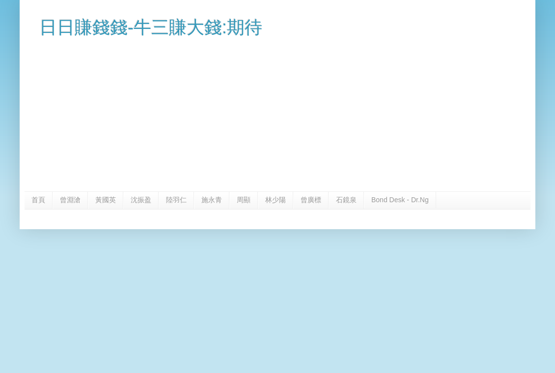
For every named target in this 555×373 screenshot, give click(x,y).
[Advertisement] (277, 117)
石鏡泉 (346, 200)
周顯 (243, 200)
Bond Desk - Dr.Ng (400, 200)
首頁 (38, 200)
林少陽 (275, 200)
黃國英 (105, 200)
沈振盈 (141, 200)
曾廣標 (311, 200)
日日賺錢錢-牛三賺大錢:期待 (150, 27)
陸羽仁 (176, 200)
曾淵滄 (70, 200)
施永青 (211, 200)
